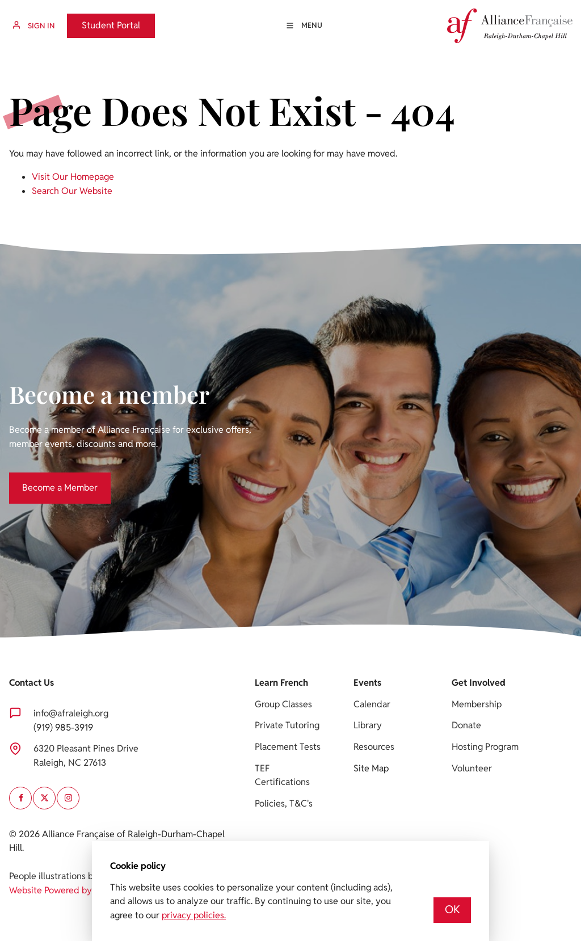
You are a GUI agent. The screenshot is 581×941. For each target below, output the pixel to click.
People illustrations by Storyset (72, 876)
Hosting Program (485, 747)
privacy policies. (194, 915)
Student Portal (96, 20)
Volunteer (472, 768)
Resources (373, 747)
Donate (466, 725)
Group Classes (283, 704)
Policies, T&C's (284, 803)
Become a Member (47, 479)
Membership (477, 704)
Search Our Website (72, 191)
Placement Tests (288, 747)
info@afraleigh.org (70, 713)
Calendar (371, 704)
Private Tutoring (287, 725)
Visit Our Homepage (73, 177)
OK (452, 909)
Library (367, 725)
